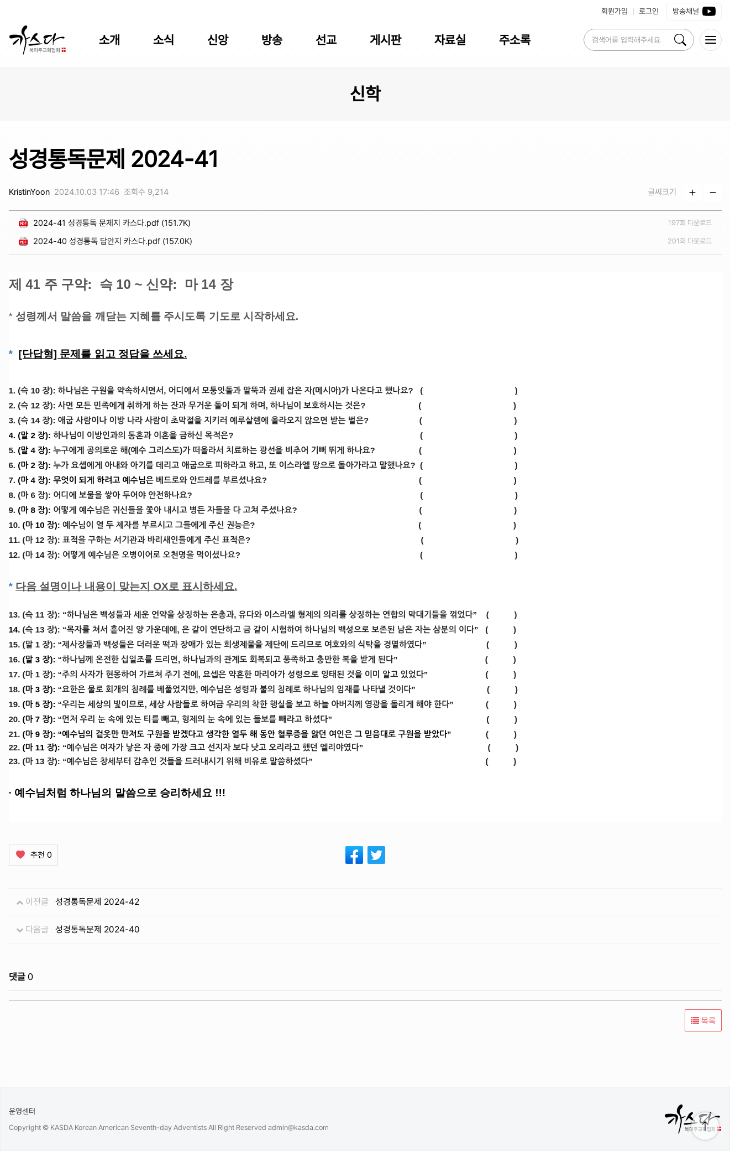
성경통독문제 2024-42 (97, 901)
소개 (109, 40)
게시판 (385, 40)
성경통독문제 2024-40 (97, 929)
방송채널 (694, 12)
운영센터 (22, 1111)
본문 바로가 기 (0, 0)
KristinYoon (29, 192)
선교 (326, 40)
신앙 (217, 40)
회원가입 (614, 11)
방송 (271, 40)
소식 (163, 40)
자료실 (450, 40)
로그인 (649, 11)
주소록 (515, 40)
